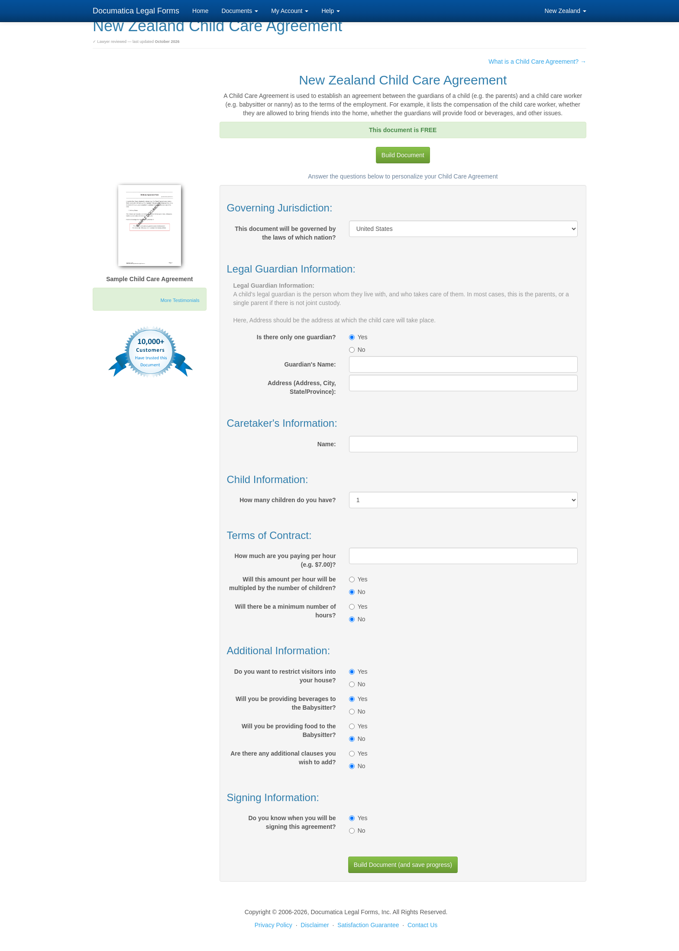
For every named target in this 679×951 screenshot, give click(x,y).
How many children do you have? (287, 500)
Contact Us (422, 925)
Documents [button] (239, 10)
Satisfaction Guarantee (368, 925)
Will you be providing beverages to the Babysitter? (286, 703)
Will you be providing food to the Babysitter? (289, 730)
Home (200, 10)
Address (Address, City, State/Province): (302, 387)
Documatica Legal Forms (136, 10)
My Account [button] (289, 10)
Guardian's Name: (310, 364)
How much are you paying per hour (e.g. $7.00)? (285, 560)
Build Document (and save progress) (403, 864)
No (357, 349)
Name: (326, 444)
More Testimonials (180, 300)
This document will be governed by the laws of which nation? (285, 233)
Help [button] (330, 10)
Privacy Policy (273, 925)
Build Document (403, 155)
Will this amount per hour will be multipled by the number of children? (282, 583)
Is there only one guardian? (296, 337)
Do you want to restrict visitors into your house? (285, 676)
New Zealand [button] (565, 10)
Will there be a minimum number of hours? (285, 611)
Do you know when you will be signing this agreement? (292, 822)
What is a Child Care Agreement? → (537, 61)
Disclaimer (315, 925)
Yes (358, 337)
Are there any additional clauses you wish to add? (283, 758)
